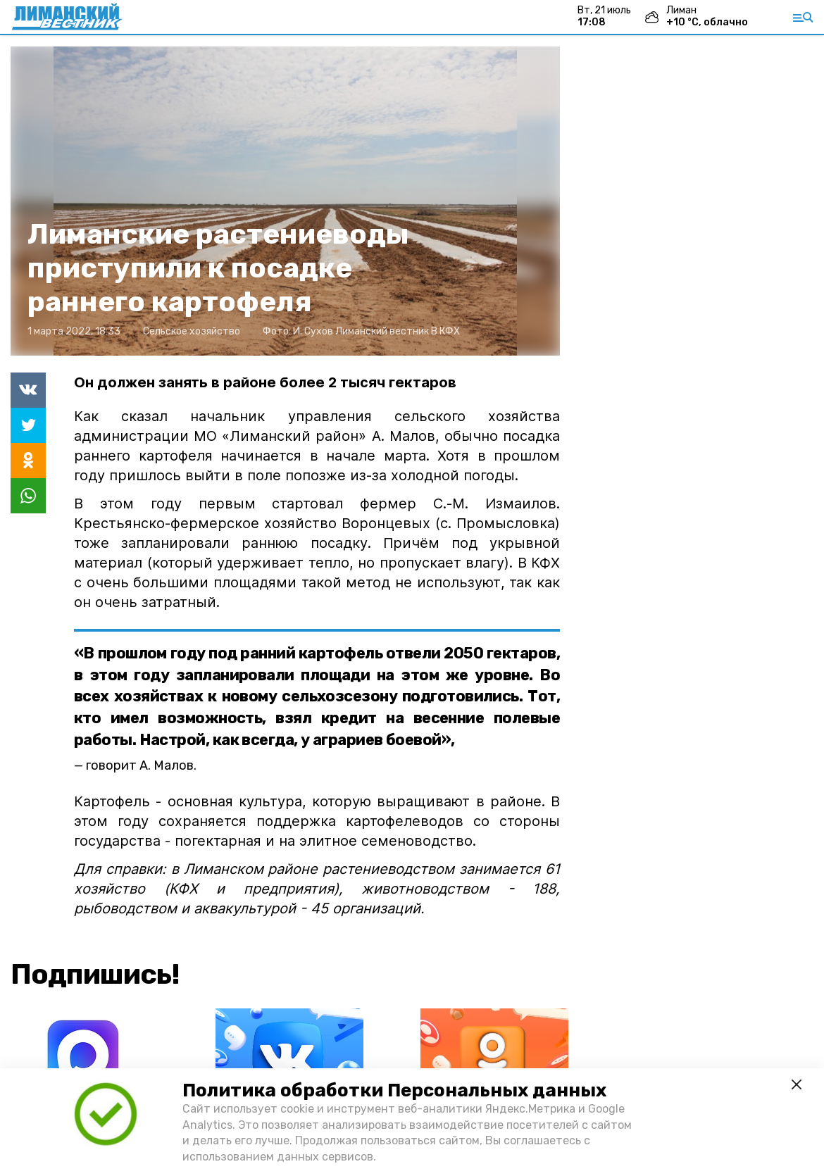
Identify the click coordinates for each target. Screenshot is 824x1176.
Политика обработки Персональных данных (394, 1090)
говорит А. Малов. (141, 765)
